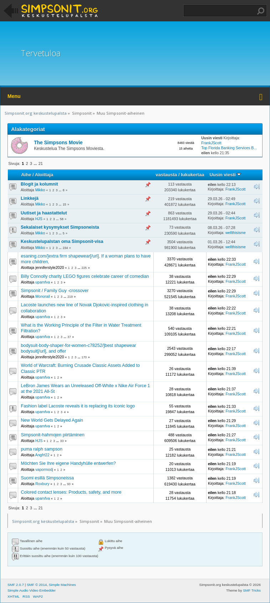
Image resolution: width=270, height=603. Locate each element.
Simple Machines (62, 585)
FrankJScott (211, 143)
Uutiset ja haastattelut (44, 212)
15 (64, 204)
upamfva (42, 282)
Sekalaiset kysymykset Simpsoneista (60, 227)
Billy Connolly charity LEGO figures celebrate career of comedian (85, 276)
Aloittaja (44, 174)
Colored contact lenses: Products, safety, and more (71, 492)
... (36, 163)
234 (65, 248)
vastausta (166, 174)
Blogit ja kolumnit (39, 184)
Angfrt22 (42, 455)
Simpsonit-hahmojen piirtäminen (53, 434)
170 (84, 357)
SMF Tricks (252, 590)
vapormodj (44, 469)
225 (84, 268)
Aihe (26, 174)
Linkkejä (30, 198)
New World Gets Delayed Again (52, 420)
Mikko (40, 190)
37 (69, 337)
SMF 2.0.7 (15, 585)
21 (41, 163)
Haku (260, 11)
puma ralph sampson (41, 449)
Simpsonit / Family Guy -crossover (55, 290)
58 (61, 219)
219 (70, 296)
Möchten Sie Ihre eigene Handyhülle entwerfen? (68, 463)
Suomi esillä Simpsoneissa (47, 477)
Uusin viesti (225, 174)
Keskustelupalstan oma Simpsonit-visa (62, 241)
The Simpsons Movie (58, 142)
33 (61, 441)
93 (69, 484)
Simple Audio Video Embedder (31, 590)
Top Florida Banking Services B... (229, 148)
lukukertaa (192, 174)
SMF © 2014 (37, 585)
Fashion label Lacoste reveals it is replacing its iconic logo (78, 406)
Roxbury (42, 484)
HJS (38, 219)
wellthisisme (235, 232)
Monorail (42, 296)
